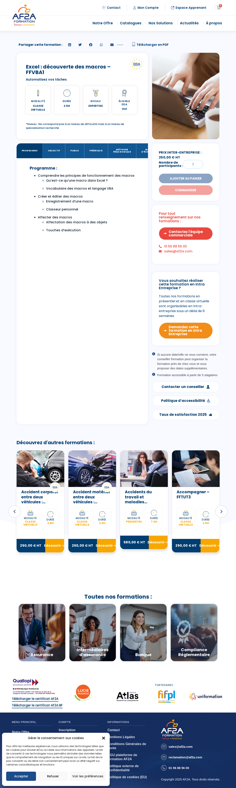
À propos (215, 23)
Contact (113, 730)
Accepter (21, 776)
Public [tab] (74, 150)
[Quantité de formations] (193, 164)
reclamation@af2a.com (185, 757)
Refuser (53, 776)
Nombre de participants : (171, 164)
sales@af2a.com (181, 746)
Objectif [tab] (54, 150)
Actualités (190, 23)
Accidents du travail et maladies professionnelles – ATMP (195, 502)
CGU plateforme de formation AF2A (122, 757)
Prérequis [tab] (96, 150)
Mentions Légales (121, 737)
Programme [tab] (30, 150)
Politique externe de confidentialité (123, 768)
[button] (104, 738)
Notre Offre (104, 23)
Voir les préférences (87, 776)
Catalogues (131, 23)
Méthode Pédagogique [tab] (122, 150)
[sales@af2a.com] (164, 746)
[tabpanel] (82, 200)
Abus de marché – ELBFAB (39, 494)
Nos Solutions (162, 23)
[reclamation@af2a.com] (164, 757)
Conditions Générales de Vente (126, 746)
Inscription (67, 730)
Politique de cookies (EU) (127, 777)
